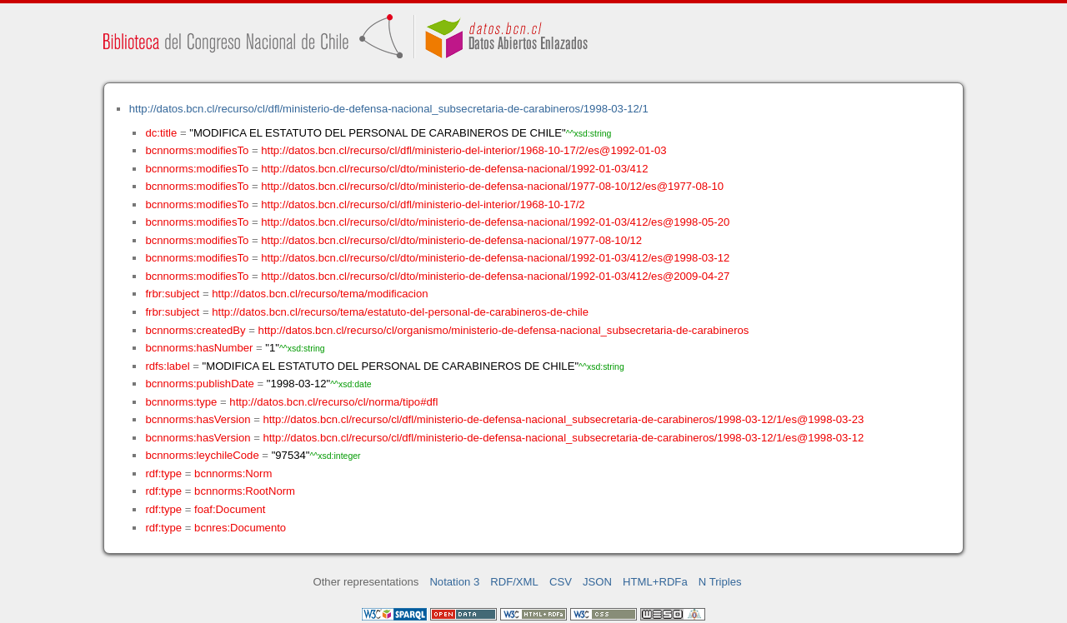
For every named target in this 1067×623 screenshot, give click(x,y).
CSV (560, 582)
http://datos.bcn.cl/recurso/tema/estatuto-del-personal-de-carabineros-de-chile (400, 312)
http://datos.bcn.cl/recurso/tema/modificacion (320, 293)
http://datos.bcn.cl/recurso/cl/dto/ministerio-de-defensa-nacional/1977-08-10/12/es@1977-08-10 (492, 186)
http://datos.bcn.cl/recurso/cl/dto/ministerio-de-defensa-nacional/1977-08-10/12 (451, 240)
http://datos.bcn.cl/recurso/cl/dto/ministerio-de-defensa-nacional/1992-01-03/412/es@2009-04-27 (495, 276)
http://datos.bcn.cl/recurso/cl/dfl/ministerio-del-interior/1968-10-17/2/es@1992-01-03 (463, 150)
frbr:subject (172, 293)
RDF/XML (514, 582)
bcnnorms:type (181, 402)
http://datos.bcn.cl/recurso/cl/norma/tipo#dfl (333, 402)
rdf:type (163, 473)
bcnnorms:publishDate (199, 383)
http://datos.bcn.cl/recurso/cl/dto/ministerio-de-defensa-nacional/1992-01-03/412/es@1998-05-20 (495, 222)
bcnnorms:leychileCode (201, 455)
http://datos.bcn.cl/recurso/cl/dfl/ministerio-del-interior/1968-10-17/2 (422, 204)
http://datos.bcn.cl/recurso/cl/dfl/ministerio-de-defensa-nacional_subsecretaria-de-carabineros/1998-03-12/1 (389, 108)
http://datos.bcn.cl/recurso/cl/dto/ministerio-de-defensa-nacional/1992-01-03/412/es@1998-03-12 (495, 258)
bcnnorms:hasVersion (197, 419)
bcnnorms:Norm (233, 473)
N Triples (720, 582)
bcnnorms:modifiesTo (196, 150)
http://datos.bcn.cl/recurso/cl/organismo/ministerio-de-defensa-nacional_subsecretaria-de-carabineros (503, 330)
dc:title (161, 133)
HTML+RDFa (655, 582)
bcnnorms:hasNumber (199, 347)
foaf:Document (229, 509)
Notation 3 (454, 582)
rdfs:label (167, 366)
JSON (597, 582)
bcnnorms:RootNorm (244, 491)
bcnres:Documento (240, 527)
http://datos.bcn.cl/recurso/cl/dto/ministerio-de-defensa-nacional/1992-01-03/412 (454, 168)
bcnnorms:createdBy (195, 330)
